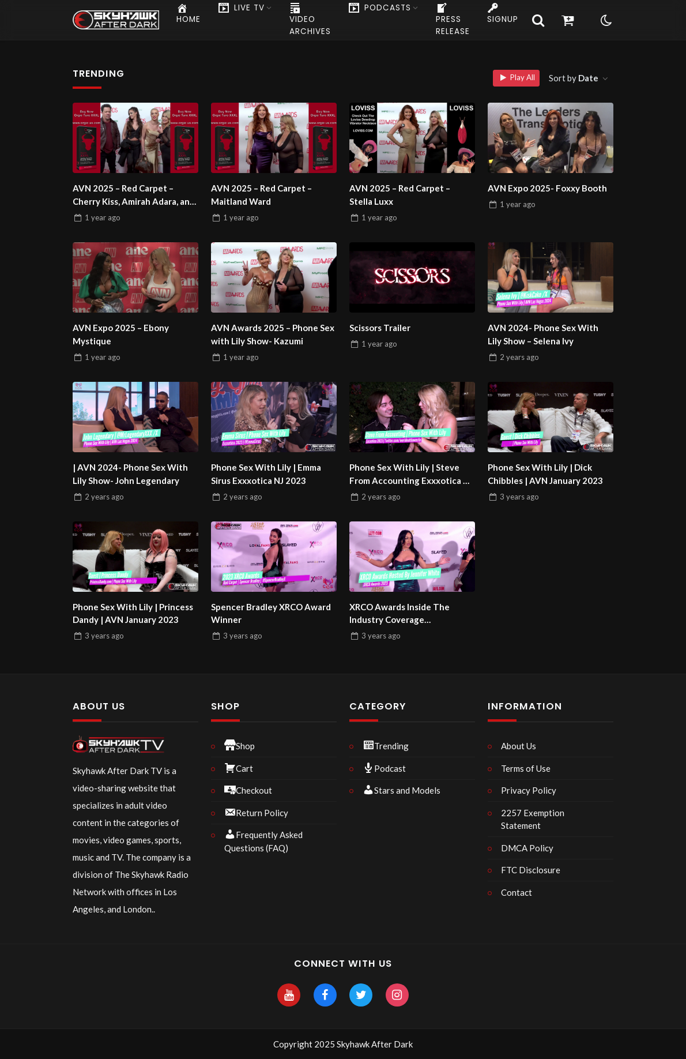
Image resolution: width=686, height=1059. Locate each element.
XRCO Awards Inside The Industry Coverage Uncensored (399, 614)
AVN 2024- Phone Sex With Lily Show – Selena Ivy (543, 334)
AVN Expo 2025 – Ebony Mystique (121, 334)
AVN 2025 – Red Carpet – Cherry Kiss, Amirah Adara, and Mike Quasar (134, 195)
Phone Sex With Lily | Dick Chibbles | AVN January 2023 (545, 474)
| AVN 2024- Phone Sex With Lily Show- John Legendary (130, 474)
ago (102, 217)
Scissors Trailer (379, 327)
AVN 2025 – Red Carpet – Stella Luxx (399, 194)
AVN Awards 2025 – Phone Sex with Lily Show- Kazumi (272, 334)
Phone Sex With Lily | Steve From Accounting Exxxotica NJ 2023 (411, 474)
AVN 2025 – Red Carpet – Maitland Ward (261, 194)
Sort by (574, 78)
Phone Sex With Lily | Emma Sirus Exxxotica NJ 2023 (266, 474)
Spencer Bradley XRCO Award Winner (271, 613)
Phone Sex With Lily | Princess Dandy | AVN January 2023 (133, 613)
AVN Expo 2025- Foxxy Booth (547, 188)
